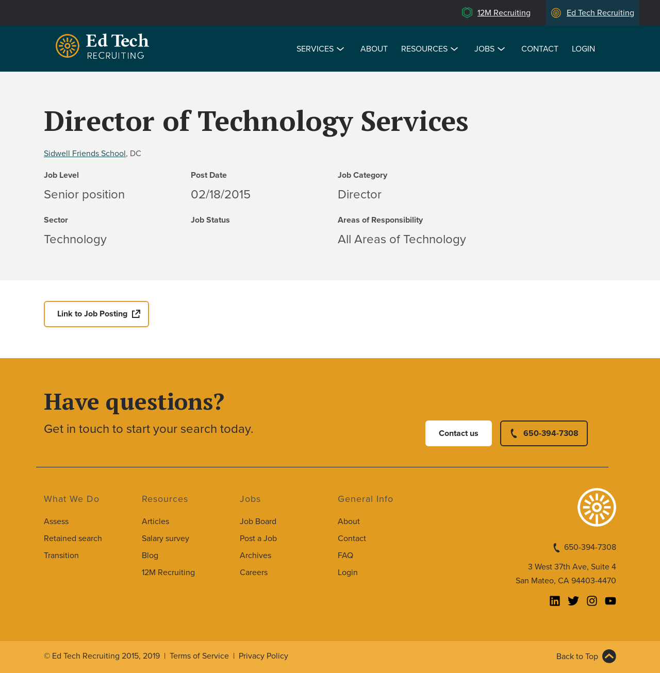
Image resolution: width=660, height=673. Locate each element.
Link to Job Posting (92, 314)
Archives (255, 555)
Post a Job (258, 538)
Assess (56, 521)
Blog (150, 555)
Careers (254, 572)
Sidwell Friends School (85, 153)
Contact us (458, 433)
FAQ (345, 555)
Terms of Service (199, 656)
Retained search (73, 538)
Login (583, 49)
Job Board (258, 521)
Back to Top (577, 656)
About (374, 49)
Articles (155, 521)
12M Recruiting (504, 13)
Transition (61, 555)
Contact (539, 49)
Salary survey (165, 538)
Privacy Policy (263, 656)
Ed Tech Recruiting (600, 13)
